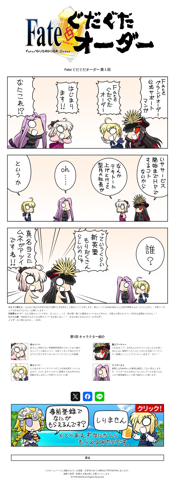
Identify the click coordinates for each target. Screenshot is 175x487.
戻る (87, 457)
